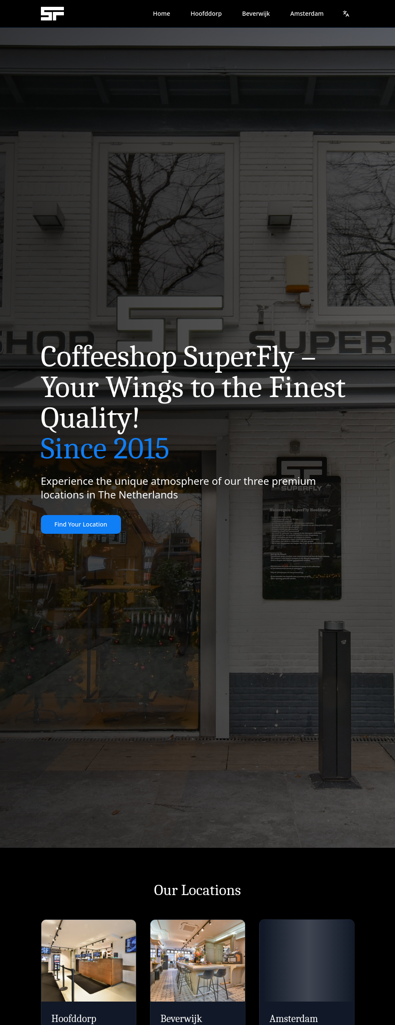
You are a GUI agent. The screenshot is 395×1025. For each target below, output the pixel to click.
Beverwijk (256, 13)
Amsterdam (306, 13)
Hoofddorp (206, 13)
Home (161, 13)
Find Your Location (81, 524)
